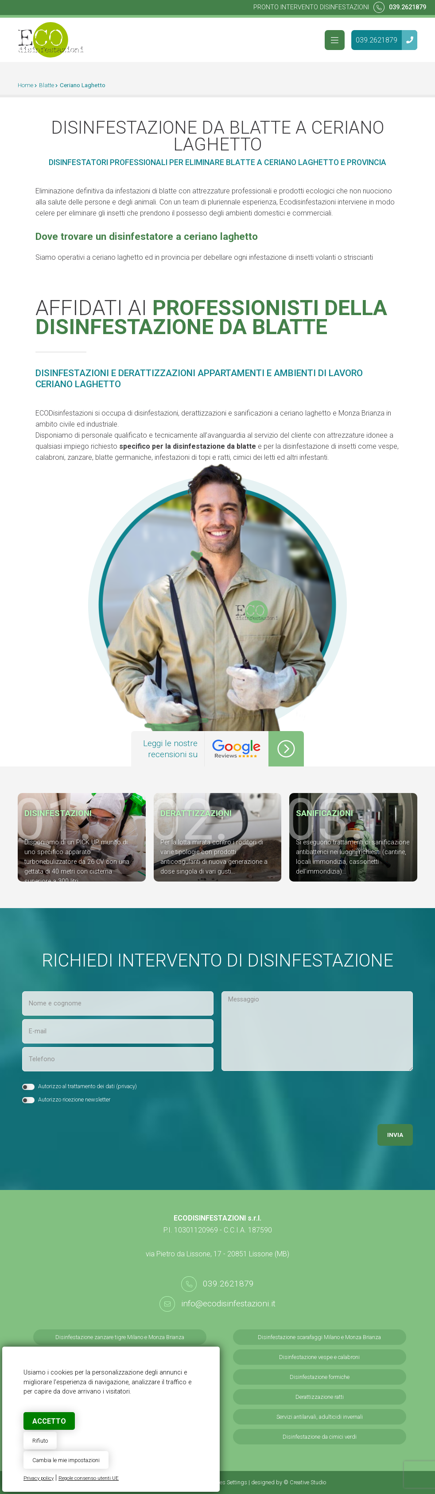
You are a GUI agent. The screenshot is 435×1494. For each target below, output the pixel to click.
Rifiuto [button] (40, 1440)
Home (25, 85)
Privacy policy (38, 1478)
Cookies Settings (226, 1482)
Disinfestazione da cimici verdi (320, 1436)
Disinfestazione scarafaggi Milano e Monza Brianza (319, 1337)
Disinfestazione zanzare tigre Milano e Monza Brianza (119, 1337)
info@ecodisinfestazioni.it (228, 1303)
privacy (126, 1086)
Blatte (46, 85)
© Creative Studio (305, 1482)
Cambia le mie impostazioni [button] (66, 1460)
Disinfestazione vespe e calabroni (319, 1357)
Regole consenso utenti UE (88, 1478)
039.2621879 (407, 7)
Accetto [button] (49, 1421)
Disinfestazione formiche (320, 1377)
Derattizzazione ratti (319, 1397)
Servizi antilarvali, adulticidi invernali (319, 1416)
